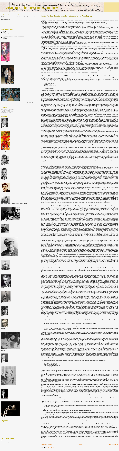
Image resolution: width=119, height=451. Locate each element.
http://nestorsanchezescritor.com (8, 109)
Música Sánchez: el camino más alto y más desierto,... (13, 36)
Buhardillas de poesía (5, 110)
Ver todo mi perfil (5, 442)
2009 (4, 38)
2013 (4, 32)
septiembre (6, 33)
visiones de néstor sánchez (31, 7)
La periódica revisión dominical (7, 111)
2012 (4, 37)
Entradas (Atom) (51, 447)
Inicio (80, 444)
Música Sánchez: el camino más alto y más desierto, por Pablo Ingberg (66, 16)
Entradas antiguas (113, 444)
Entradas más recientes (46, 444)
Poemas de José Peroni (6, 112)
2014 (4, 31)
